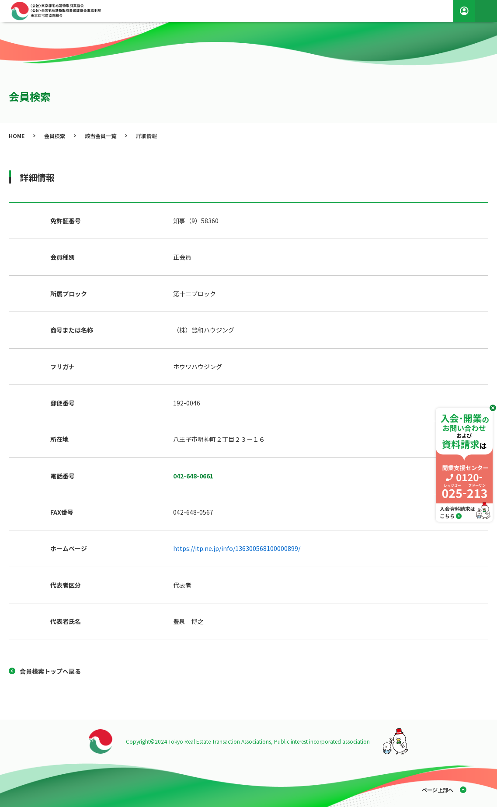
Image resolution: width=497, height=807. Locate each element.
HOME (16, 135)
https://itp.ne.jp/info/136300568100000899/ (236, 548)
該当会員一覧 (100, 135)
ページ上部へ (437, 789)
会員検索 (54, 135)
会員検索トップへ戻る (50, 671)
